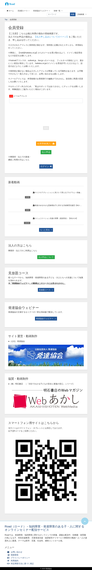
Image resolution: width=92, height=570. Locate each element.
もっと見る (46, 230)
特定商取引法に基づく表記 (21, 564)
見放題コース (23, 11)
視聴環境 (13, 555)
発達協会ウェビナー (41, 11)
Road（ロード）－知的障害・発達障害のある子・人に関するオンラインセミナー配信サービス (44, 528)
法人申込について (46, 257)
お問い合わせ (15, 552)
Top (6, 19)
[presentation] (46, 114)
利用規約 (13, 561)
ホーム (10, 11)
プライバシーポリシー (19, 558)
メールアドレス (20, 96)
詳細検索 (82, 14)
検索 (72, 14)
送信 (46, 128)
